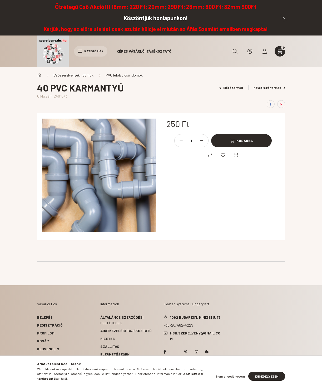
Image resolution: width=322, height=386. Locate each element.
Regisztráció (50, 325)
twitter (175, 352)
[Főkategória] (39, 75)
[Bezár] (284, 18)
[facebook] (271, 104)
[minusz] (181, 141)
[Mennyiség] (191, 140)
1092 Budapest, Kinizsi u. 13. (195, 317)
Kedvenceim (48, 349)
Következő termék (269, 87)
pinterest (186, 352)
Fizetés (107, 338)
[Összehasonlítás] (210, 155)
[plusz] (202, 141)
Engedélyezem (267, 379)
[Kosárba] (241, 140)
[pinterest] (281, 104)
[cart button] (280, 51)
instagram (196, 352)
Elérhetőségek (115, 354)
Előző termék (231, 87)
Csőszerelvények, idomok (73, 75)
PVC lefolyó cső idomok (124, 75)
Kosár (43, 341)
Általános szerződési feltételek (121, 320)
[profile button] (264, 51)
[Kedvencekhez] (223, 155)
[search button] (235, 51)
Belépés (45, 317)
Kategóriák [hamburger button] (90, 51)
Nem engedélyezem (230, 379)
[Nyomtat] (236, 155)
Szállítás (109, 346)
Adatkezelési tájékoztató (126, 330)
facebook (165, 352)
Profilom (46, 333)
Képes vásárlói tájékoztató (144, 51)
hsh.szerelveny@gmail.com (195, 336)
